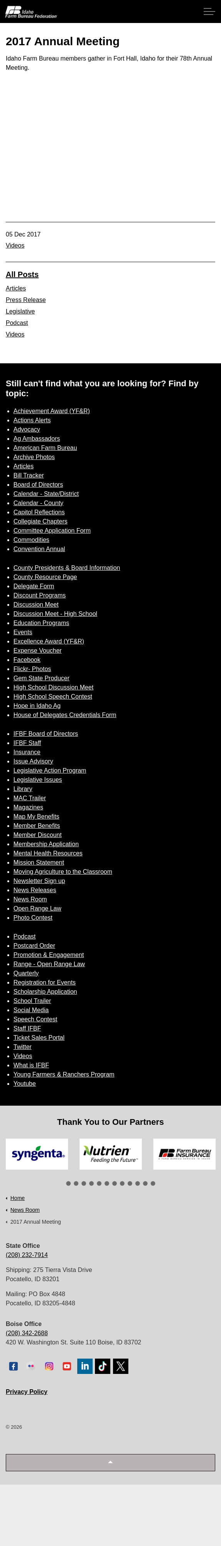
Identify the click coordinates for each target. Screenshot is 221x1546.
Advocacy (26, 429)
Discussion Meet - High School (55, 614)
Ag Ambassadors (36, 438)
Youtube (24, 1083)
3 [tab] (83, 1183)
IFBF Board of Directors (45, 733)
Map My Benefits (36, 816)
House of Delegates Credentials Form (64, 715)
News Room (30, 899)
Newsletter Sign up (39, 881)
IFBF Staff (27, 743)
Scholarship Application (45, 991)
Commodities (31, 540)
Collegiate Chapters (40, 521)
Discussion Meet (35, 604)
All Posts (22, 274)
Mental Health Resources (48, 853)
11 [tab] (145, 1183)
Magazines (28, 807)
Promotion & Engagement (48, 955)
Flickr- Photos (32, 669)
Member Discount (37, 835)
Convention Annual (39, 549)
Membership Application (46, 844)
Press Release (26, 300)
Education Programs (41, 623)
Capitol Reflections (39, 512)
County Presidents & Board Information (66, 568)
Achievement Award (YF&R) (51, 411)
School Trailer (32, 1001)
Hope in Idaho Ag (37, 705)
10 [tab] (137, 1183)
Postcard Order (34, 945)
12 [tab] (153, 1183)
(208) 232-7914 (27, 1255)
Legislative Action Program (49, 770)
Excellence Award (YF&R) (48, 641)
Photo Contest (32, 917)
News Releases (34, 890)
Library (22, 789)
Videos (15, 245)
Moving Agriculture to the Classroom (62, 871)
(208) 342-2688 (27, 1333)
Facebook (26, 659)
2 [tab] (76, 1183)
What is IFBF (31, 1065)
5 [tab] (99, 1183)
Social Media (31, 1010)
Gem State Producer (41, 678)
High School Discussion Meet (53, 687)
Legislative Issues (37, 779)
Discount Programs (39, 595)
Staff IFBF (27, 1028)
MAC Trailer (29, 798)
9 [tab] (130, 1183)
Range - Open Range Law (49, 964)
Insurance (26, 752)
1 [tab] (68, 1183)
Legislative (20, 311)
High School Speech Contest (52, 696)
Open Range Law (37, 908)
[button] (110, 1462)
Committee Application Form (52, 530)
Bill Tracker (28, 475)
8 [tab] (122, 1183)
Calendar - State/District (46, 494)
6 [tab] (107, 1183)
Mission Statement (38, 862)
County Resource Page (45, 577)
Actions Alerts (32, 420)
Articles (16, 288)
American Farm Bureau (45, 448)
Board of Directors (38, 484)
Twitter (22, 1047)
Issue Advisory (33, 761)
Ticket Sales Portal (39, 1037)
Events (22, 632)
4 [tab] (91, 1183)
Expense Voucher (37, 650)
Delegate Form (33, 586)
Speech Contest (35, 1019)
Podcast (17, 323)
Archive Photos (34, 457)
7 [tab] (114, 1183)
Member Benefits (36, 825)
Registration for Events (44, 982)
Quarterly (26, 973)
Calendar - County (38, 503)
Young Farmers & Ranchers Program (64, 1074)
